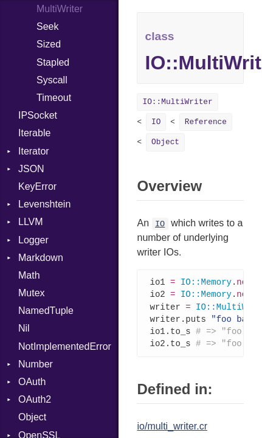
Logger (33, 240)
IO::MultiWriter (177, 101)
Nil (24, 328)
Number (35, 364)
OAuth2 (34, 399)
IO (155, 122)
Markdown (40, 257)
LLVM (30, 222)
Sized (48, 44)
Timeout (53, 97)
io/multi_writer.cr (172, 430)
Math (29, 275)
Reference (206, 122)
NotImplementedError (64, 346)
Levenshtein (44, 204)
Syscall (51, 80)
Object (32, 417)
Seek (47, 26)
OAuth (32, 382)
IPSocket (37, 115)
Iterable (34, 133)
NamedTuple (46, 310)
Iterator (33, 151)
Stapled (52, 62)
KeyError (37, 186)
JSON (31, 169)
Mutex (31, 293)
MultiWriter (59, 9)
